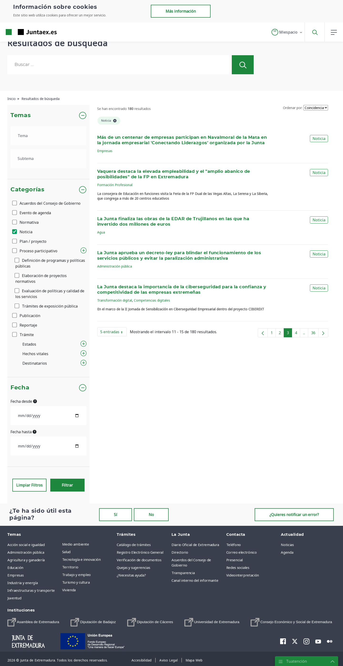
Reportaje (25, 325)
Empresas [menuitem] (15, 575)
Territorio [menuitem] (70, 567)
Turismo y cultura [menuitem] (76, 582)
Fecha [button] (19, 388)
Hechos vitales (35, 353)
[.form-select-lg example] (48, 135)
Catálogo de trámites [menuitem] (134, 544)
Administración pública (114, 266)
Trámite (23, 334)
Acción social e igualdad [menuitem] (26, 544)
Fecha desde (23, 401)
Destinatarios (34, 363)
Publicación (26, 315)
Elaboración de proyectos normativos (41, 278)
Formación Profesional (114, 185)
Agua (101, 232)
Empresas (104, 151)
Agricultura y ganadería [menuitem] (26, 559)
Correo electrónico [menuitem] (241, 552)
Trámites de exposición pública (46, 306)
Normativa (26, 222)
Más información (181, 11)
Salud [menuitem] (66, 551)
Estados (29, 344)
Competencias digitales (152, 300)
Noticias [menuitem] (287, 544)
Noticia (22, 231)
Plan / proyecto (29, 241)
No (151, 514)
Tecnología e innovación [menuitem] (81, 559)
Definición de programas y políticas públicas (50, 263)
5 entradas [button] (113, 332)
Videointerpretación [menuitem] (242, 575)
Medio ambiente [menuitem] (75, 544)
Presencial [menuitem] (234, 559)
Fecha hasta (23, 432)
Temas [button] (20, 115)
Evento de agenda (32, 212)
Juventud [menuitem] (14, 598)
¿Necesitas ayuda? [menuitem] (131, 575)
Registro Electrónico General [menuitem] (140, 552)
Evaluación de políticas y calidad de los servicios (49, 293)
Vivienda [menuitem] (69, 589)
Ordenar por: (293, 107)
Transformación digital (114, 300)
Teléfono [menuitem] (233, 544)
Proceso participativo (35, 250)
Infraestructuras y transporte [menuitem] (31, 590)
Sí (115, 514)
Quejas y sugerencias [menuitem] (133, 567)
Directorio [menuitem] (180, 552)
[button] (287, 32)
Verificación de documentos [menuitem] (139, 559)
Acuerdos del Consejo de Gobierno (47, 203)
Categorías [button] (27, 190)
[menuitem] (33, 622)
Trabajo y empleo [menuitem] (76, 574)
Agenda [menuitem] (287, 552)
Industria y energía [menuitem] (22, 582)
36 (314, 333)
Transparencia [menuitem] (183, 572)
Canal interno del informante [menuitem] (195, 580)
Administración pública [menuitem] (25, 552)
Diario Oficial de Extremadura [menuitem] (195, 544)
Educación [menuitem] (15, 567)
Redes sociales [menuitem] (237, 567)
